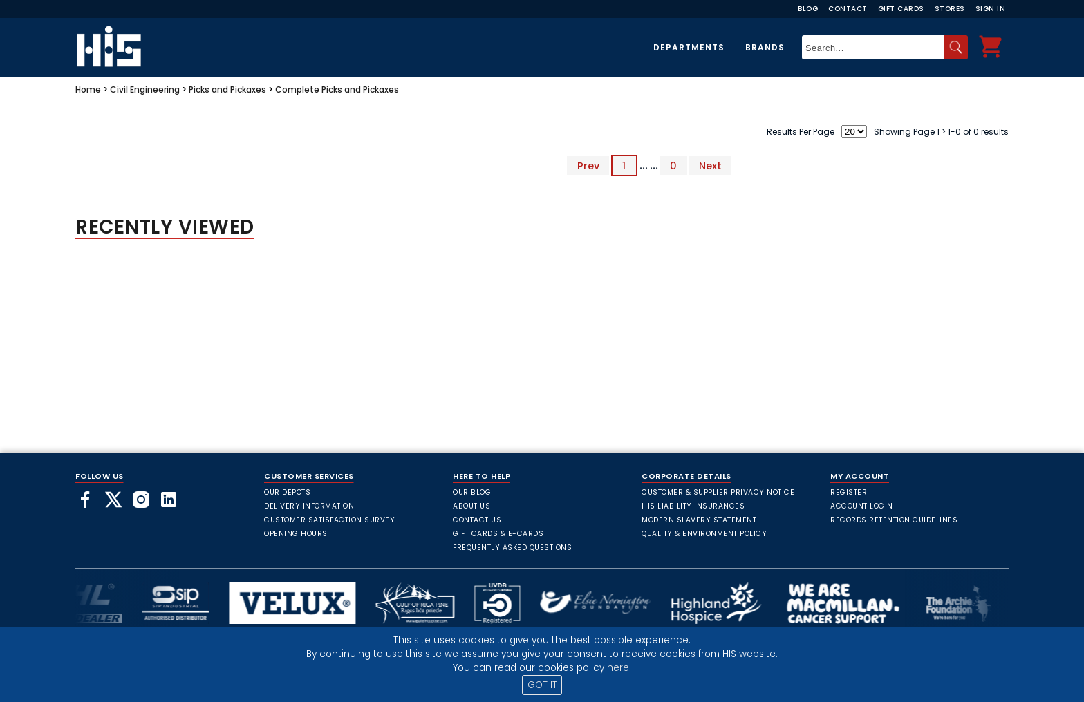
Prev (588, 165)
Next (710, 165)
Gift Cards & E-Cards (498, 534)
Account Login (861, 506)
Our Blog (472, 492)
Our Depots (287, 492)
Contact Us (477, 520)
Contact (848, 8)
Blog (808, 8)
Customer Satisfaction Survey (329, 520)
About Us (471, 506)
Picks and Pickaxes (227, 89)
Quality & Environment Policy (704, 534)
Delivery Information (309, 506)
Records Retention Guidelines (893, 520)
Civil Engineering (145, 89)
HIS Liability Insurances (693, 506)
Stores (950, 8)
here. (619, 667)
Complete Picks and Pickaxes (337, 89)
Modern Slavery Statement (699, 520)
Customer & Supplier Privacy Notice (718, 492)
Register (848, 492)
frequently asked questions (512, 547)
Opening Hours (296, 534)
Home (88, 89)
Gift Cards (901, 8)
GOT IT (542, 685)
